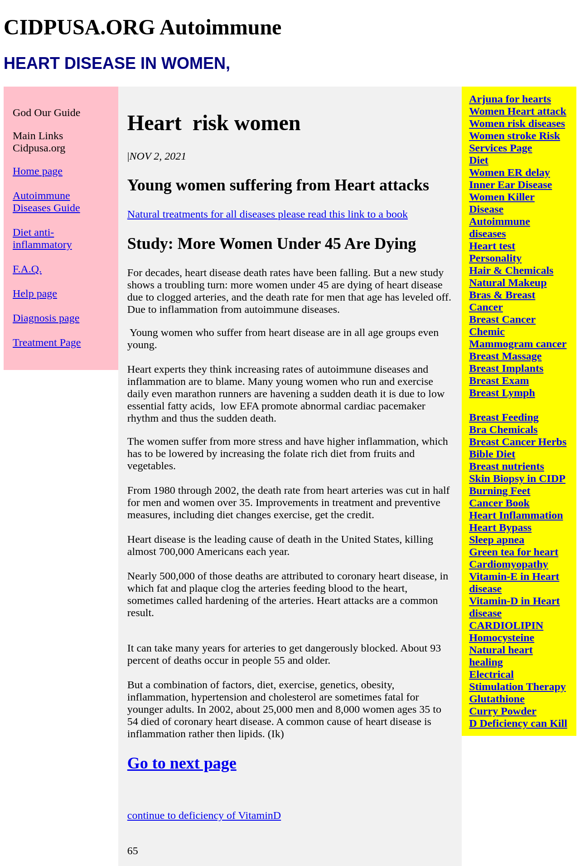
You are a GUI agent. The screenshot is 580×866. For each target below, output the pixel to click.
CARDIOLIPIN (506, 625)
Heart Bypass (500, 527)
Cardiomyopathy (508, 564)
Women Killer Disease (502, 203)
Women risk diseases (517, 123)
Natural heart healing (501, 656)
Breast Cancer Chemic (502, 325)
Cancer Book (499, 503)
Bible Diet (492, 454)
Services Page (500, 148)
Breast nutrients (506, 466)
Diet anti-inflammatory (42, 238)
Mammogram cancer (517, 344)
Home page (38, 171)
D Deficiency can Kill (518, 723)
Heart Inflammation (516, 515)
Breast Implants (506, 368)
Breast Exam (499, 380)
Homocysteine (501, 637)
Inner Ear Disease (510, 184)
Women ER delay (509, 172)
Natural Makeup (507, 282)
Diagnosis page (46, 318)
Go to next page (182, 763)
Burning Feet (499, 490)
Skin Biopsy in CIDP (517, 478)
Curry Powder (502, 711)
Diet (478, 160)
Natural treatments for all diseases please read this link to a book (267, 214)
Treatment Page (47, 342)
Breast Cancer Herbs (517, 442)
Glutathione (497, 699)
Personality (495, 258)
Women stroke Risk (514, 135)
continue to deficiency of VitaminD (204, 815)
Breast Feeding (504, 417)
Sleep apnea (496, 539)
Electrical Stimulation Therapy (517, 680)
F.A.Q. (27, 269)
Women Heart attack (517, 111)
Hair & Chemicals (511, 270)
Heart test (492, 246)
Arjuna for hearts (510, 99)
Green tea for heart (513, 552)
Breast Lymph (502, 393)
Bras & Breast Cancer (502, 301)
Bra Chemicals (503, 429)
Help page (35, 293)
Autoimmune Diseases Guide (46, 202)
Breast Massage (505, 356)
